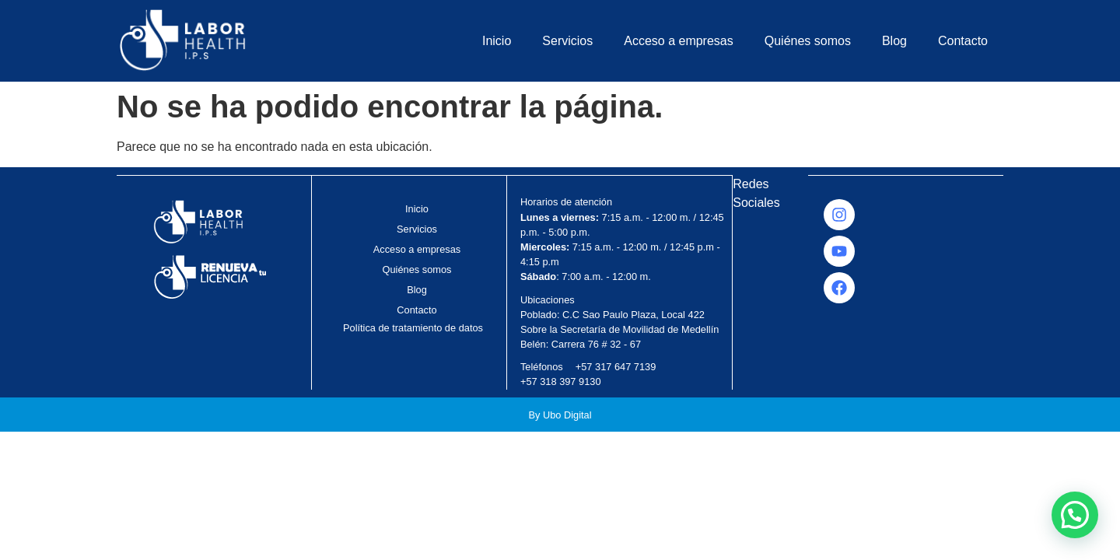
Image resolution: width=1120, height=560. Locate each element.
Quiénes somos (808, 40)
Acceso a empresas (678, 40)
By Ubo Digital (559, 415)
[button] (1075, 515)
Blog (894, 40)
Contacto (963, 40)
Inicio (496, 40)
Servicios (567, 40)
